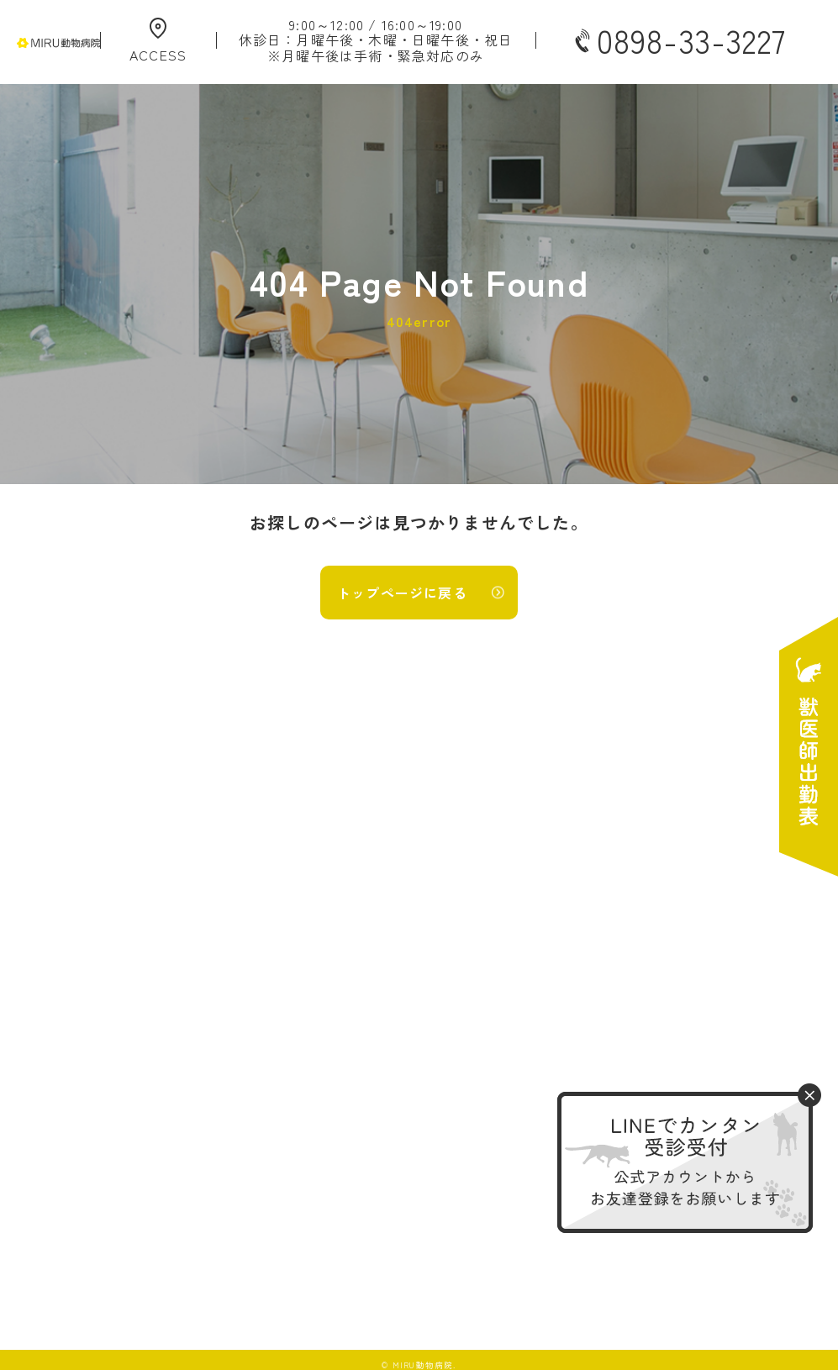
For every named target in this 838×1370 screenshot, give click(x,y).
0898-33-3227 (678, 40)
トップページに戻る (402, 592)
